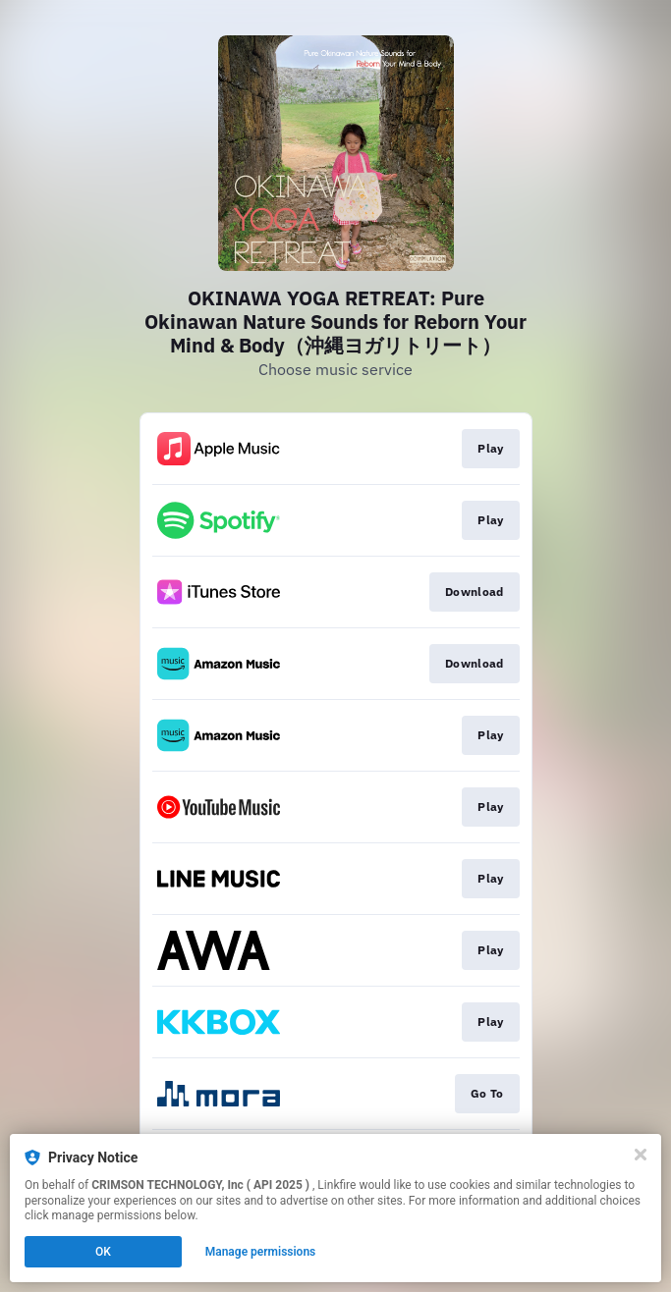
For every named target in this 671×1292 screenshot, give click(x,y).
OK (103, 1252)
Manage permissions (260, 1252)
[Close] (640, 1154)
